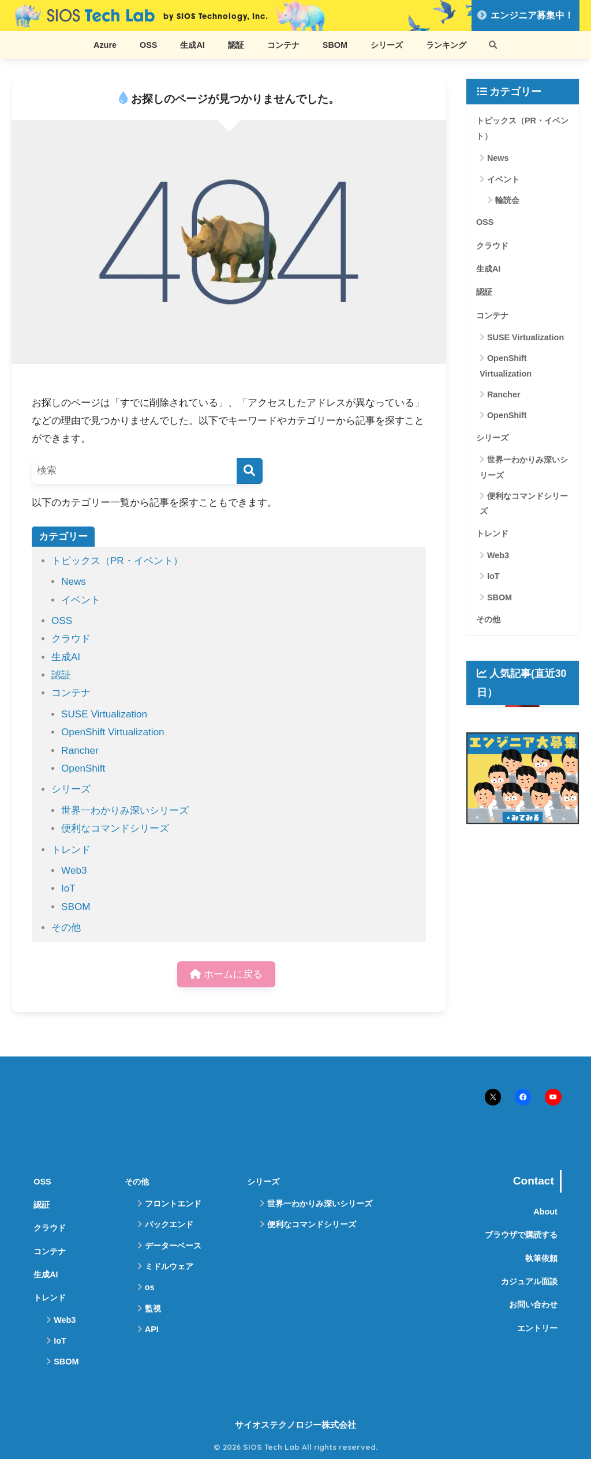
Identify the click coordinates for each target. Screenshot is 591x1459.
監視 (153, 1308)
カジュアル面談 (529, 1281)
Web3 (74, 870)
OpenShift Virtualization (112, 732)
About (545, 1211)
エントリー (537, 1328)
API (152, 1329)
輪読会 (507, 200)
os (150, 1287)
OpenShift (83, 768)
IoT (68, 888)
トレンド (71, 849)
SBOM (335, 45)
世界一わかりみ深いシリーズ (125, 810)
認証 (236, 45)
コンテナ (283, 45)
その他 (66, 927)
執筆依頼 (541, 1258)
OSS (148, 45)
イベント (80, 600)
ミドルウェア (169, 1266)
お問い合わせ (533, 1304)
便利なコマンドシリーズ (115, 828)
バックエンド (169, 1224)
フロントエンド (173, 1203)
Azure (105, 45)
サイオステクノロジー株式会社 (295, 1425)
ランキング (446, 45)
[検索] (250, 471)
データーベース (173, 1245)
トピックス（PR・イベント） (117, 560)
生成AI (192, 45)
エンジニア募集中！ (525, 15)
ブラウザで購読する (521, 1234)
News (73, 581)
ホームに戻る (226, 974)
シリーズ (387, 45)
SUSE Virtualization (104, 714)
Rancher (80, 750)
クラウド (71, 638)
